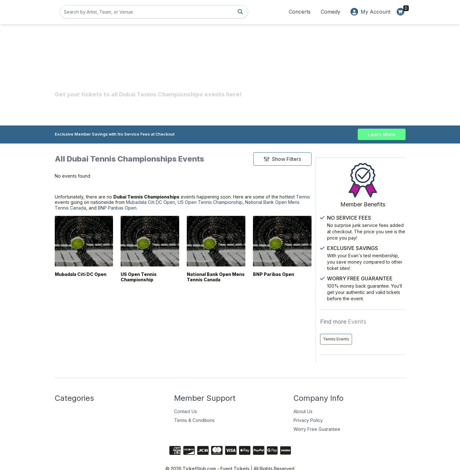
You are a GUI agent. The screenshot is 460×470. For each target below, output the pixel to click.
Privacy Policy (308, 406)
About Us (302, 397)
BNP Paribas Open (228, 215)
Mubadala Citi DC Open (208, 207)
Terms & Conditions (194, 406)
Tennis (90, 207)
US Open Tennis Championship (140, 287)
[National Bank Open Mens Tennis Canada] (213, 249)
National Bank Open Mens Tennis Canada (142, 215)
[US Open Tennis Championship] (148, 249)
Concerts (300, 12)
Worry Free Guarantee (316, 415)
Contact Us (185, 397)
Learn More (381, 133)
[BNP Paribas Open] (278, 249)
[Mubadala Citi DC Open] (83, 249)
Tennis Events (343, 325)
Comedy (330, 12)
